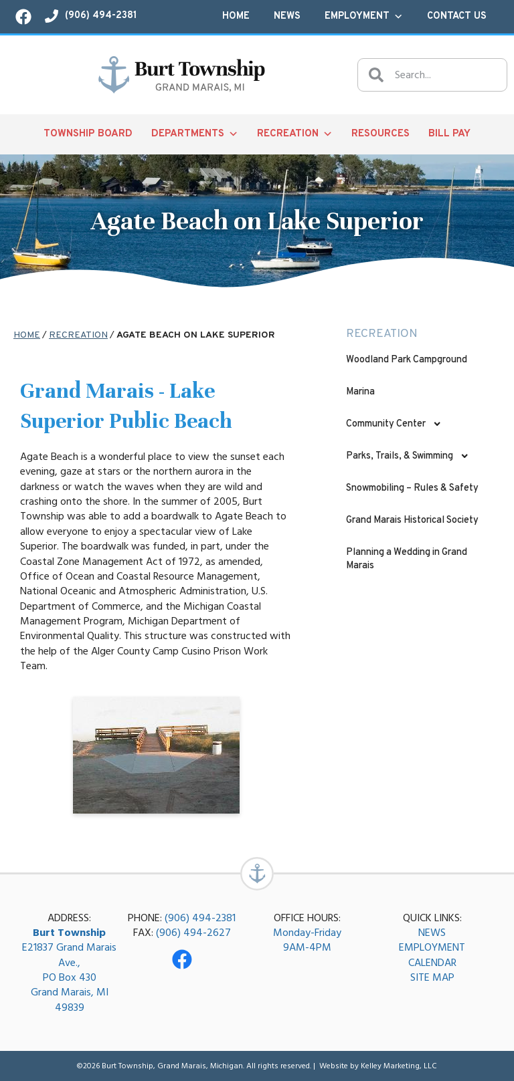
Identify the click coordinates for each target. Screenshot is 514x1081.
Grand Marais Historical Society (412, 520)
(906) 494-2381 (200, 918)
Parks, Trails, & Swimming (407, 456)
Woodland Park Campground (406, 360)
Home (236, 16)
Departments (194, 134)
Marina (360, 392)
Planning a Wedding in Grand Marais (406, 559)
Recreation (295, 134)
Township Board (88, 134)
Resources (380, 134)
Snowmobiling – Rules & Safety (412, 488)
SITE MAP (432, 977)
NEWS (432, 932)
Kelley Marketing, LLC (399, 1066)
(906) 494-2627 (193, 932)
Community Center (394, 423)
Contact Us (457, 16)
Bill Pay (449, 134)
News (287, 16)
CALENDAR (432, 962)
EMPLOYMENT (432, 947)
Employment (364, 16)
